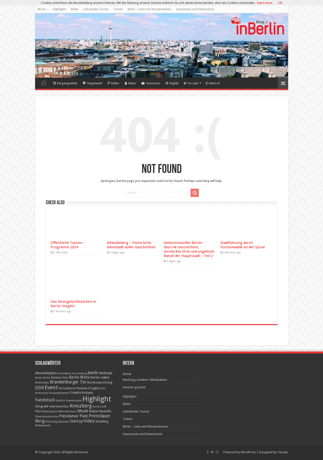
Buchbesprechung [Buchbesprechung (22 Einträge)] (99, 382)
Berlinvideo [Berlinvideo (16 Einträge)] (42, 382)
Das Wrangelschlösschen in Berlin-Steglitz (73, 303)
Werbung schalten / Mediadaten (145, 380)
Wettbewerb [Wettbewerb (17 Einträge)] (43, 425)
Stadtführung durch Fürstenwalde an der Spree (242, 245)
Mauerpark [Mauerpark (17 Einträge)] (50, 411)
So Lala (191, 83)
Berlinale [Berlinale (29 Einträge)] (105, 373)
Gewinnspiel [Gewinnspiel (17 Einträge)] (74, 400)
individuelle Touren (95, 9)
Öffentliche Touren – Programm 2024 (68, 245)
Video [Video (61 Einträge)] (89, 420)
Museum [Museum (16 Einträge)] (71, 411)
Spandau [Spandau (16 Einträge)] (63, 421)
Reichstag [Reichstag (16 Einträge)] (51, 421)
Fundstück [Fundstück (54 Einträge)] (45, 400)
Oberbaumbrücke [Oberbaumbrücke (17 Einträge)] (46, 416)
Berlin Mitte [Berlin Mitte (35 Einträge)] (79, 377)
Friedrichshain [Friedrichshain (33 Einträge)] (81, 392)
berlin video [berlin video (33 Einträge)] (99, 377)
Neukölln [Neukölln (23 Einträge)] (105, 411)
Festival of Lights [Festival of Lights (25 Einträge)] (88, 388)
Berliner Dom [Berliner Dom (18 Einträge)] (59, 377)
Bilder (74, 9)
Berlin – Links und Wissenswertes (149, 9)
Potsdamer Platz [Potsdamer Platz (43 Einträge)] (73, 416)
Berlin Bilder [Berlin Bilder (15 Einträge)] (42, 377)
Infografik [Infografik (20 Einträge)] (41, 406)
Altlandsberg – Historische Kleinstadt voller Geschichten (131, 245)
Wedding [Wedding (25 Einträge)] (102, 421)
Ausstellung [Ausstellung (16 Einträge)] (79, 373)
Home (44, 83)
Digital (172, 83)
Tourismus (150, 83)
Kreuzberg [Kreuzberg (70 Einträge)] (81, 406)
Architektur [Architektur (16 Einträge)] (64, 373)
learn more (264, 3)
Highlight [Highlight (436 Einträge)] (96, 399)
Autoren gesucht (134, 387)
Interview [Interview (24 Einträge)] (55, 406)
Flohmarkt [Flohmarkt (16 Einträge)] (41, 393)
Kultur (113, 83)
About (42, 9)
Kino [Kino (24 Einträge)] (66, 406)
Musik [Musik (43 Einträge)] (82, 411)
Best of (213, 83)
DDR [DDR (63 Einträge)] (39, 387)
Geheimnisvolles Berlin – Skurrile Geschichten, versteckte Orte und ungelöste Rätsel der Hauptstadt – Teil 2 (189, 249)
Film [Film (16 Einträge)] (103, 388)
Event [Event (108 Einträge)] (51, 387)
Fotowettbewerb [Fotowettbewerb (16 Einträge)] (59, 393)
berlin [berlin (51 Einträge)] (93, 372)
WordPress (248, 452)
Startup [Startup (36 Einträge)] (76, 421)
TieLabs (282, 452)
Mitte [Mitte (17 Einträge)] (61, 411)
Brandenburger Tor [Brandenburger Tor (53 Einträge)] (68, 382)
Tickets (118, 9)
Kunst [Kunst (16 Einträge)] (96, 406)
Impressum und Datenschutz (195, 9)
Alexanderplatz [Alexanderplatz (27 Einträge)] (46, 373)
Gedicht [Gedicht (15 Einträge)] (60, 400)
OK (280, 3)
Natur (130, 83)
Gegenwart (92, 83)
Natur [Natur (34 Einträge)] (94, 411)
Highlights (59, 9)
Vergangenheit (65, 83)
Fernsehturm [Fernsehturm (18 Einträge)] (67, 388)
